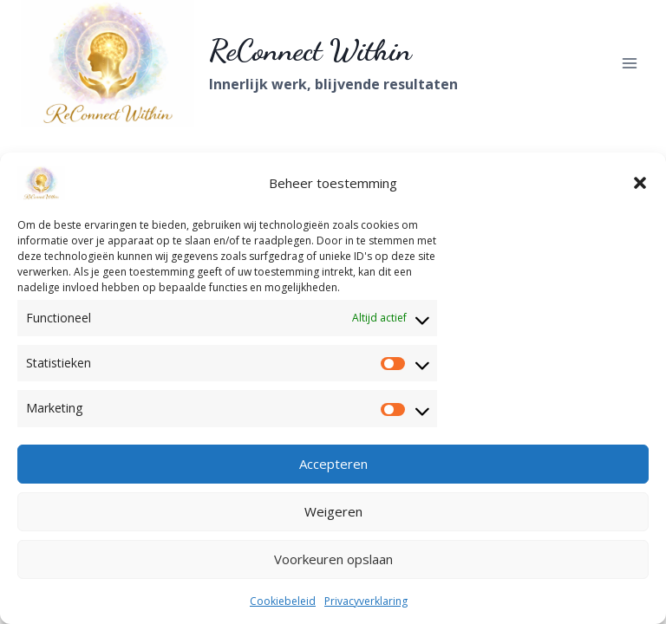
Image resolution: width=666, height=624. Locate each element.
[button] (640, 183)
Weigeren (333, 511)
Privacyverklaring (366, 601)
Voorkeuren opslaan (333, 559)
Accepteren (333, 463)
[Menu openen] (629, 62)
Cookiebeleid (283, 601)
